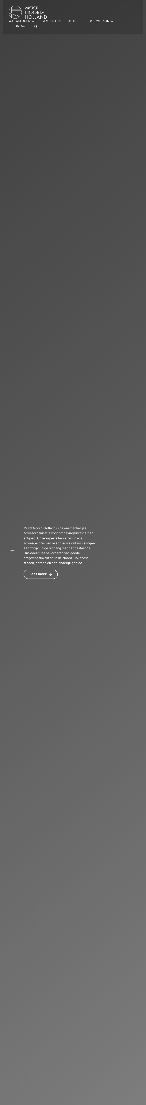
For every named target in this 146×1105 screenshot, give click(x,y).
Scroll (12, 551)
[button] (35, 26)
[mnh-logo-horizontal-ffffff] (28, 7)
